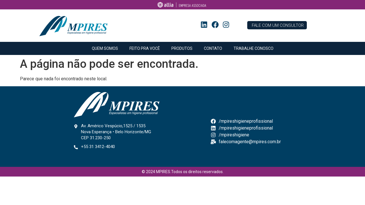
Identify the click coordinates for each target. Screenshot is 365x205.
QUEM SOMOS (105, 48)
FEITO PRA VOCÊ (144, 48)
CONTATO (213, 48)
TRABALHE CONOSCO (253, 48)
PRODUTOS (181, 48)
